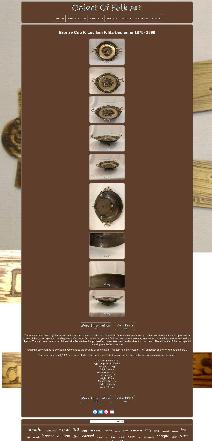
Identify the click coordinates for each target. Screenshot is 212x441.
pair (174, 436)
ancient (64, 435)
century (51, 430)
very (148, 430)
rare (183, 435)
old (75, 429)
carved (88, 436)
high (139, 437)
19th (76, 436)
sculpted (175, 431)
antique (163, 436)
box (184, 430)
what (84, 431)
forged (100, 437)
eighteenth (165, 431)
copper (117, 431)
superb (36, 437)
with (28, 437)
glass (125, 430)
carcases (136, 430)
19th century (148, 437)
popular (35, 429)
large (108, 430)
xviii (156, 431)
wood (64, 429)
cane (131, 436)
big (106, 437)
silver (112, 437)
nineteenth (96, 430)
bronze (48, 435)
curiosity (121, 437)
